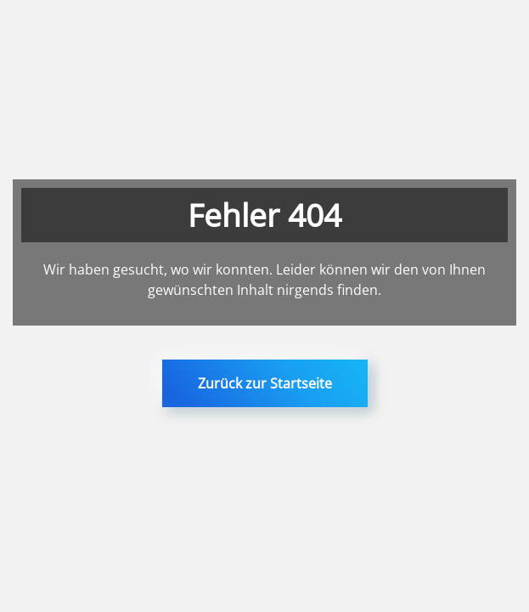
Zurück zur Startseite (265, 383)
